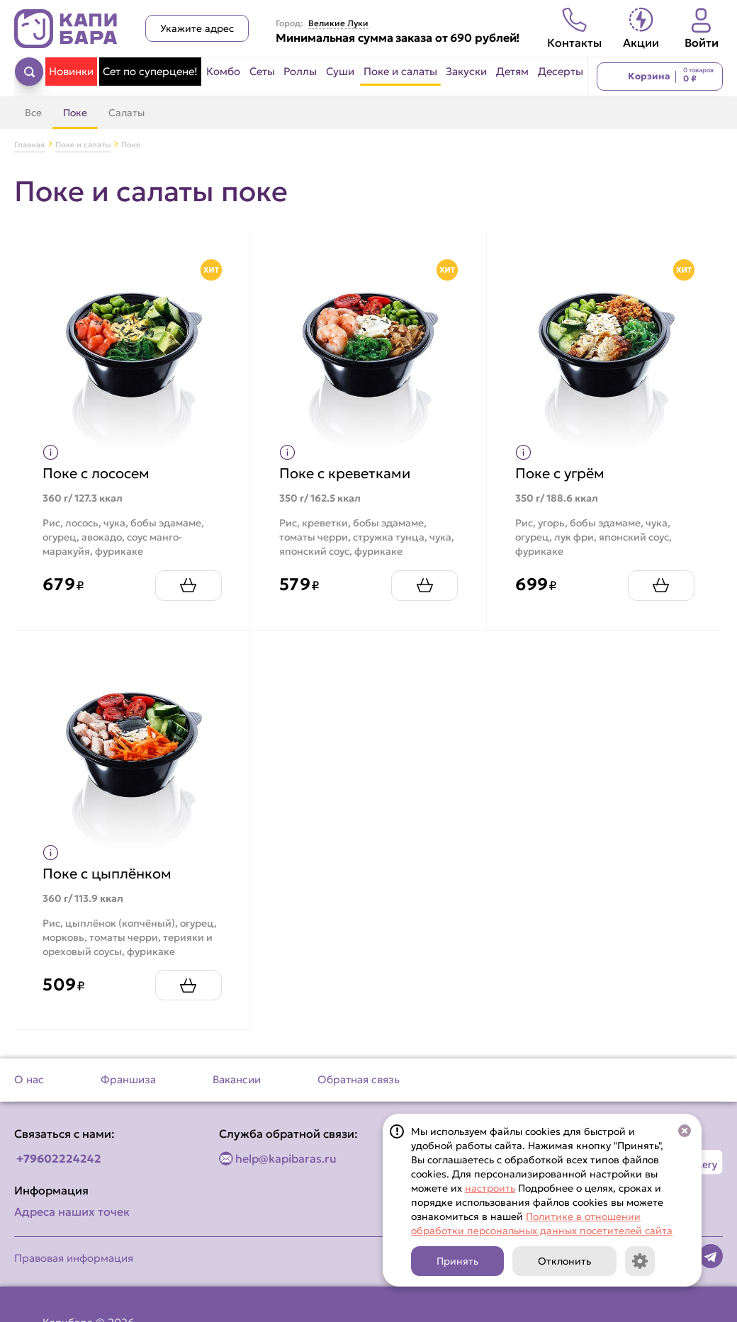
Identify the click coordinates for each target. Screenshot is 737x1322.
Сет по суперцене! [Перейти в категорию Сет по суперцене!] (150, 71)
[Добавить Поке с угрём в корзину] (660, 585)
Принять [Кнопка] (457, 1261)
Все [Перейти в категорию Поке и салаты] (33, 112)
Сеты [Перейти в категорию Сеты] (262, 71)
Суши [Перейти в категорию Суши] (340, 71)
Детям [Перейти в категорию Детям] (512, 71)
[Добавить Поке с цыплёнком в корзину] (187, 985)
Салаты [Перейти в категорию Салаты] (126, 112)
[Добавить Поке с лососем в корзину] (187, 585)
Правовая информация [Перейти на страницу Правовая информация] (73, 1258)
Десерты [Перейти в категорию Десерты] (560, 71)
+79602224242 (58, 1158)
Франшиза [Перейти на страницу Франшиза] (128, 1079)
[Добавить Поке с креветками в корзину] (424, 585)
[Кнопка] (640, 1261)
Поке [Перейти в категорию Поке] (75, 112)
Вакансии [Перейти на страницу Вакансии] (237, 1079)
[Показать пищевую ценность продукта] (51, 452)
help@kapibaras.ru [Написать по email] (286, 1158)
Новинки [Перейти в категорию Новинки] (71, 71)
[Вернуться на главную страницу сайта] (66, 28)
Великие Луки (338, 23)
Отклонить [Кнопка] (564, 1261)
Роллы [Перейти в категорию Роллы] (300, 71)
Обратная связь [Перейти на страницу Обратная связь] (358, 1079)
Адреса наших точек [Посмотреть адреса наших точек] (72, 1211)
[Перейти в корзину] (660, 76)
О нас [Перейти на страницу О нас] (29, 1079)
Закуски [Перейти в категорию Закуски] (466, 71)
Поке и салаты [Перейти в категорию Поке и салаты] (400, 71)
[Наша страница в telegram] (711, 1256)
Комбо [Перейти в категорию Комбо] (223, 71)
